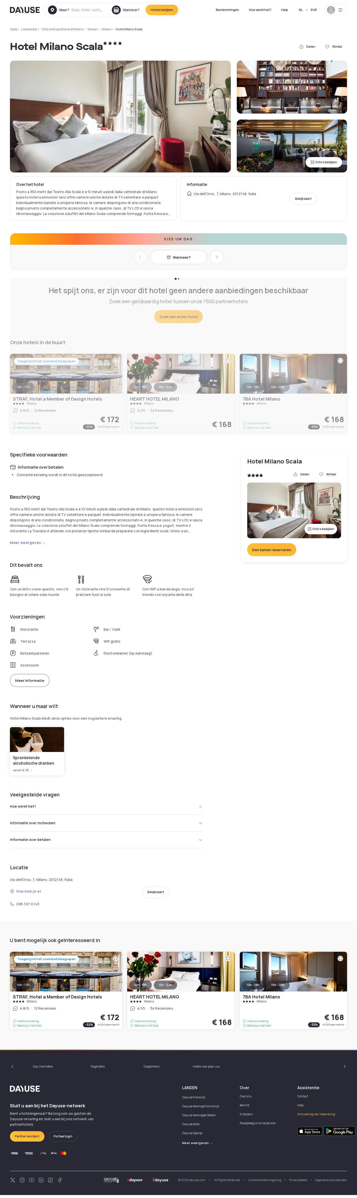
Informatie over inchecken (106, 824)
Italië (13, 29)
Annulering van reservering (316, 1117)
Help (284, 10)
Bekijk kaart (303, 199)
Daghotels (98, 1069)
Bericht (244, 1108)
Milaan (92, 29)
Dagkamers (151, 1069)
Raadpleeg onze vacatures (258, 1126)
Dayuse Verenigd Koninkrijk (200, 1109)
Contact (302, 1099)
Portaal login (63, 1139)
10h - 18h (140, 988)
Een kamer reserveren (271, 549)
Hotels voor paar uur (206, 1069)
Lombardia (29, 29)
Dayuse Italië (190, 1127)
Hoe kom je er (25, 894)
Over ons (245, 1099)
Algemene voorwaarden (331, 1183)
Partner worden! (27, 1139)
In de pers (246, 1117)
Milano (106, 29)
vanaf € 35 (23, 770)
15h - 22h (165, 988)
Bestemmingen (227, 10)
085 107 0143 (25, 907)
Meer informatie (29, 680)
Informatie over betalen (106, 842)
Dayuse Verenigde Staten (199, 1118)
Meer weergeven (28, 542)
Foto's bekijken (324, 162)
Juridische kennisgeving (264, 1183)
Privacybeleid (298, 1183)
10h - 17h (23, 988)
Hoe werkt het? (260, 10)
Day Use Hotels (43, 1069)
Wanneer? (179, 257)
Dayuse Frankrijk (193, 1100)
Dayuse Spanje (192, 1136)
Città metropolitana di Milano (62, 29)
